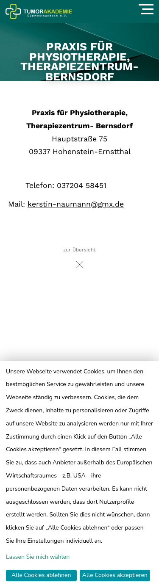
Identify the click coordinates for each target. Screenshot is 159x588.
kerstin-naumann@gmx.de (76, 204)
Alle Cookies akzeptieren (115, 575)
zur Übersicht (79, 260)
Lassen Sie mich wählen (38, 557)
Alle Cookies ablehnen (41, 575)
